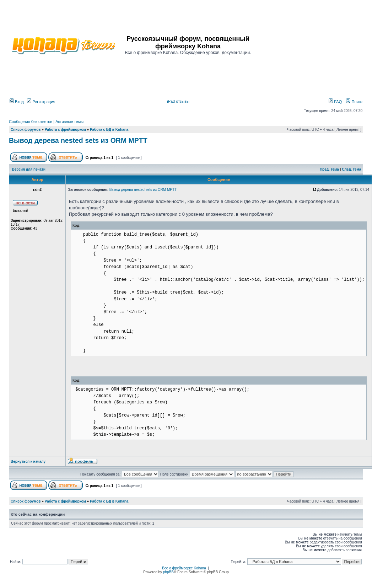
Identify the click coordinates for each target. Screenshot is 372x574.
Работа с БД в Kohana (109, 130)
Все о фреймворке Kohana (184, 568)
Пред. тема (329, 169)
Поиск (354, 102)
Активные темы (69, 121)
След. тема (351, 169)
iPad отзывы (178, 101)
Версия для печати (28, 169)
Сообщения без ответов (30, 121)
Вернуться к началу (28, 461)
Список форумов (26, 130)
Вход (17, 102)
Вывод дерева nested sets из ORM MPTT (78, 140)
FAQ (335, 102)
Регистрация (41, 102)
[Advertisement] (311, 45)
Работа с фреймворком (65, 130)
